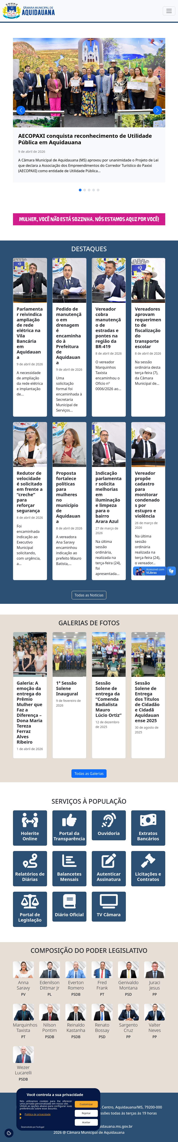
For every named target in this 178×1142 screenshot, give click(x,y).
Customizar (86, 1104)
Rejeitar (86, 1113)
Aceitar (86, 1122)
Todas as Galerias (88, 773)
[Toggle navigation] (169, 10)
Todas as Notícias (89, 595)
